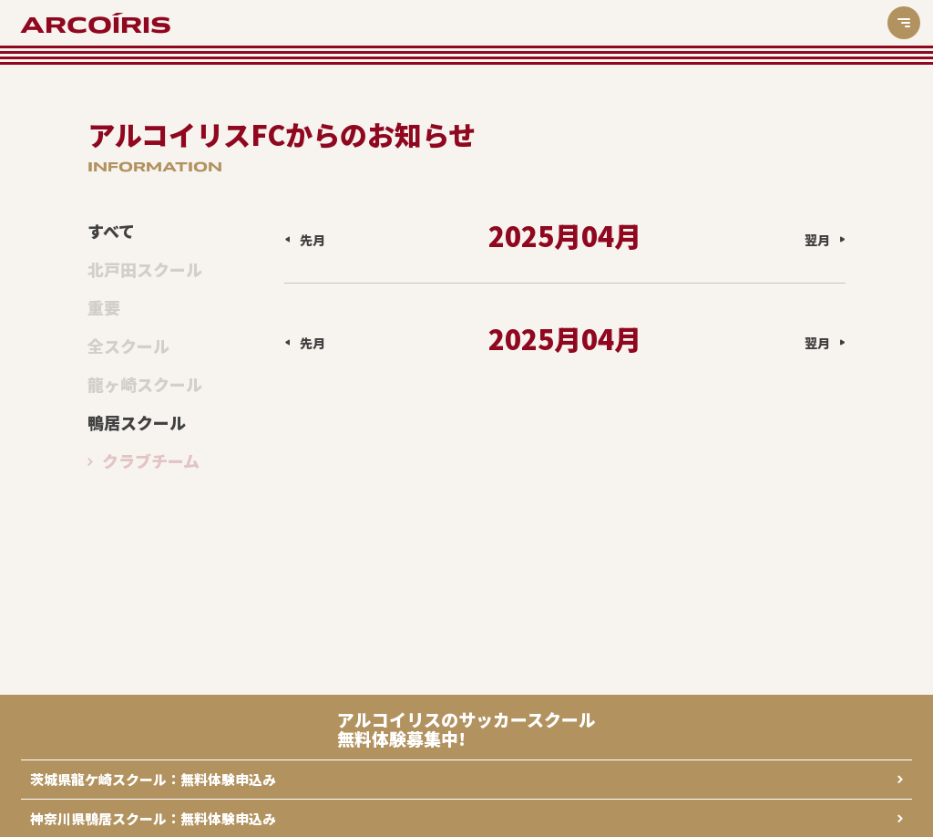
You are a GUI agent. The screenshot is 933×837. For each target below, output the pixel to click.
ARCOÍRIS (95, 25)
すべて (111, 232)
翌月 (817, 239)
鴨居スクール (136, 423)
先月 (312, 239)
